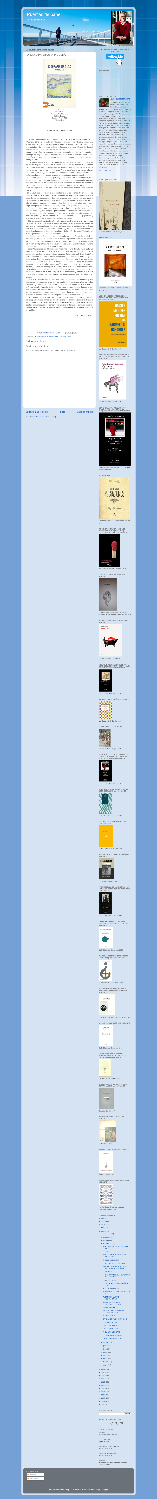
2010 (103, 1404)
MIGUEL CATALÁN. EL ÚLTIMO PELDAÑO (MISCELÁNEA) (115, 1267)
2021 (103, 1369)
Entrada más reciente (37, 412)
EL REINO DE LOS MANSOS (114, 1263)
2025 (103, 1221)
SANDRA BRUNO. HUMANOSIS (115, 1319)
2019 (103, 1375)
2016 (103, 1385)
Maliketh (83, 1490)
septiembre (107, 1243)
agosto (106, 1342)
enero (105, 1365)
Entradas (31, 1475)
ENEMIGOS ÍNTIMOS (111, 1260)
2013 (103, 1395)
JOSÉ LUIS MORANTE (121, 99)
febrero (106, 1362)
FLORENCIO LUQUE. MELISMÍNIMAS (111, 1298)
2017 (103, 1382)
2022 (103, 1231)
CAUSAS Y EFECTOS (111, 1325)
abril (105, 1355)
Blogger (105, 1490)
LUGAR (106, 1252)
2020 (103, 1372)
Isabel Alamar (54, 336)
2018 (103, 1379)
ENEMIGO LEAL (109, 1307)
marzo (105, 1359)
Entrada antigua (85, 412)
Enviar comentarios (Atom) (46, 417)
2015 (103, 1388)
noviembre (107, 1237)
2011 (103, 1401)
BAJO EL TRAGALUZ (111, 1288)
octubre (106, 1240)
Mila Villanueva (65, 336)
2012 (103, 1398)
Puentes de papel (44, 14)
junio (105, 1349)
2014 (103, 1392)
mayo (105, 1352)
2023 (103, 1228)
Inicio (62, 412)
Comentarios (33, 1479)
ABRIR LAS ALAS (109, 1316)
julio (105, 1346)
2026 (103, 1218)
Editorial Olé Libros (41, 336)
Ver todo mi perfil (105, 170)
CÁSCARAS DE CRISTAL (112, 1338)
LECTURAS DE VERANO (112, 1335)
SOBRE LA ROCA (109, 1280)
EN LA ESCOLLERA (110, 1329)
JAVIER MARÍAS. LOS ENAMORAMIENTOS (112, 1303)
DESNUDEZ (107, 1272)
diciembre (107, 1234)
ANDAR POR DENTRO (111, 1332)
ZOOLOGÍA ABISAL (110, 1322)
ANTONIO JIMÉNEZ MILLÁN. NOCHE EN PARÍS (114, 1312)
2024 (103, 1225)
